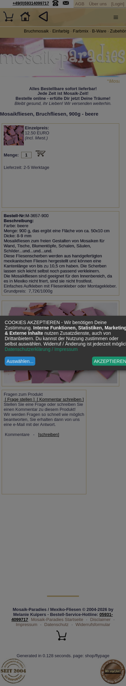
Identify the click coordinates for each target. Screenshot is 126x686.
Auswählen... (20, 361)
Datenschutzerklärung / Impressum (41, 349)
